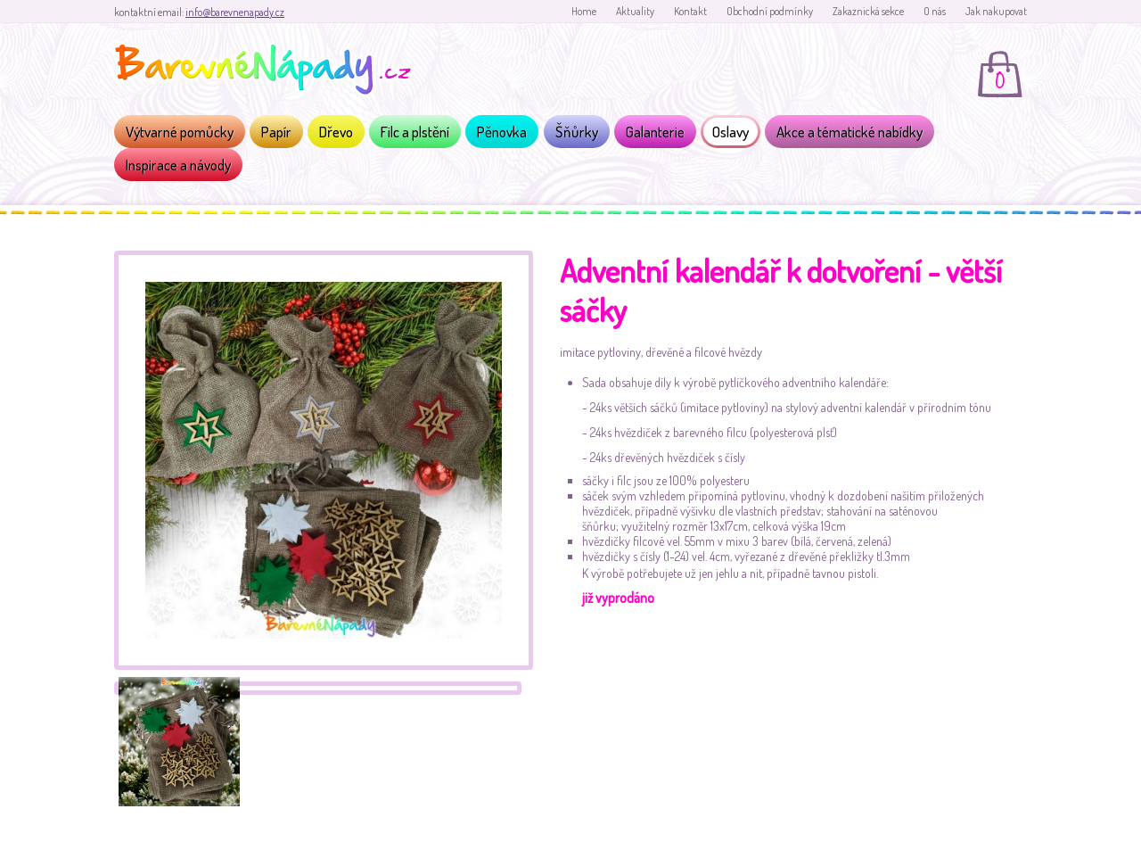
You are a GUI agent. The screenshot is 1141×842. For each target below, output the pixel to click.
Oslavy (730, 131)
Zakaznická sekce (868, 11)
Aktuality (635, 11)
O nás (934, 11)
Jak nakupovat (996, 11)
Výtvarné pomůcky (180, 131)
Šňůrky (576, 131)
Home (583, 11)
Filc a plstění (415, 131)
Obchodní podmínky (769, 11)
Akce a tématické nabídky (849, 131)
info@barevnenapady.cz (234, 12)
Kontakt (690, 11)
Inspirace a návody (178, 164)
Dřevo (336, 131)
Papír (276, 131)
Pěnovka (502, 131)
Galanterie (655, 131)
